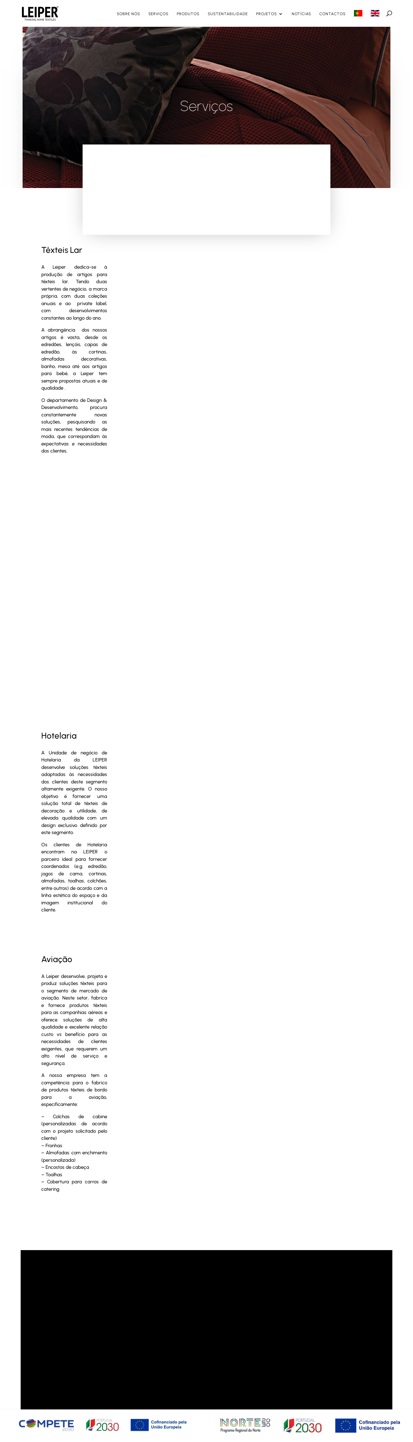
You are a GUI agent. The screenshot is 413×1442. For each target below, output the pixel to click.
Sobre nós (128, 14)
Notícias (301, 14)
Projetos (266, 14)
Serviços (158, 14)
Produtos (188, 14)
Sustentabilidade (228, 14)
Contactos (332, 14)
